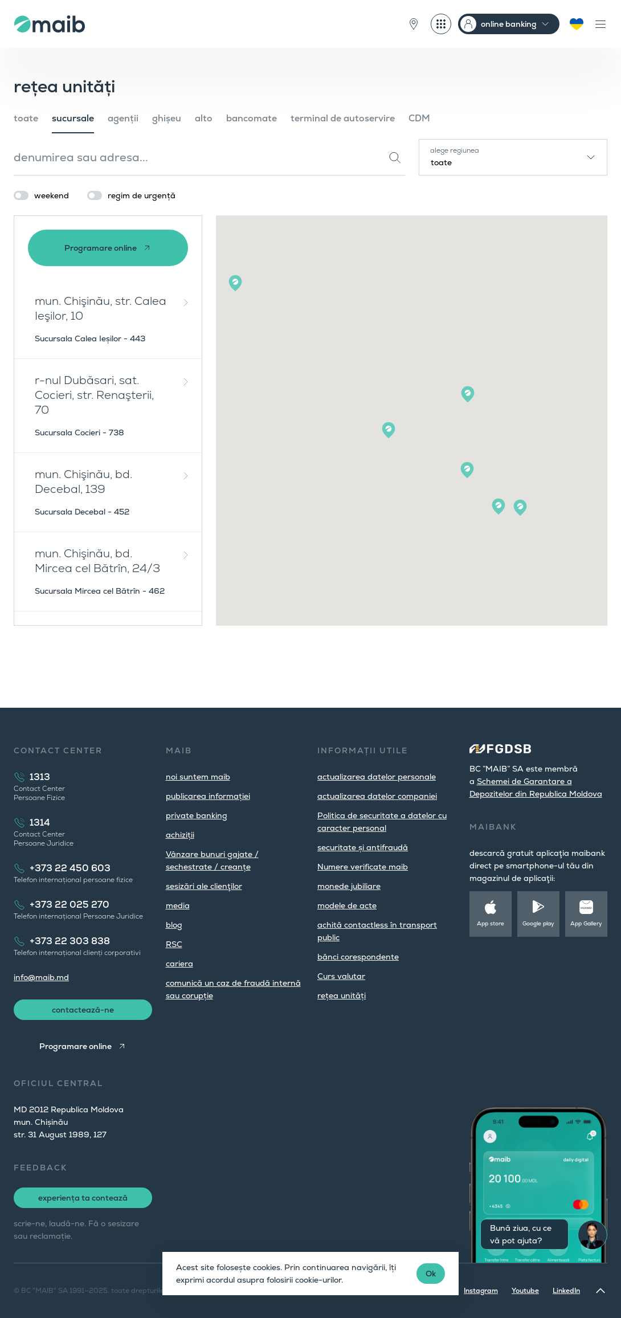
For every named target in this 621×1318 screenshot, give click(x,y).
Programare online (100, 248)
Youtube (525, 1290)
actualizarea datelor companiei (377, 796)
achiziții (180, 835)
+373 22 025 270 (69, 905)
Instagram (481, 1290)
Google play (538, 923)
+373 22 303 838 (70, 941)
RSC (174, 944)
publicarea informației (208, 796)
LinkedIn (566, 1290)
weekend (51, 195)
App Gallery (586, 923)
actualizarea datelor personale (376, 777)
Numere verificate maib (362, 867)
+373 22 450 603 (70, 868)
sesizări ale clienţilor (204, 886)
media (178, 905)
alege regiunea (454, 150)
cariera (179, 963)
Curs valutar (341, 976)
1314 (40, 823)
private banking (196, 815)
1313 (40, 777)
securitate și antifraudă (362, 847)
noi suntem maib (198, 777)
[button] (235, 283)
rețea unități (341, 995)
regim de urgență (141, 195)
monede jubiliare (349, 886)
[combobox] (513, 157)
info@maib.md (41, 977)
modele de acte (347, 905)
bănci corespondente (358, 957)
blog (174, 925)
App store (490, 923)
